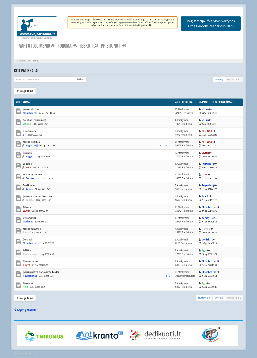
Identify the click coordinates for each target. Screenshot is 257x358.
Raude (29, 189)
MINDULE (207, 131)
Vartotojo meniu (37, 46)
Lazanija (27, 163)
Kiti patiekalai (26, 71)
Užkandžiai (29, 218)
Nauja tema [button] (25, 91)
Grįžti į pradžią (25, 310)
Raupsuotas (30, 276)
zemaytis (207, 218)
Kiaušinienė (29, 131)
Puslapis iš (234, 79)
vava (28, 167)
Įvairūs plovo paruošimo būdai (40, 272)
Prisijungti (113, 46)
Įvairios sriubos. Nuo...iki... (38, 196)
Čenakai (27, 239)
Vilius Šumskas (26, 353)
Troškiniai (28, 185)
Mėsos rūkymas (31, 228)
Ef (24, 134)
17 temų (219, 79)
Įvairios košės (30, 109)
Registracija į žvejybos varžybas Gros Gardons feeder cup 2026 (211, 23)
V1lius (205, 109)
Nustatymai (204, 297)
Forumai (67, 46)
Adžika (26, 250)
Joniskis (207, 239)
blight (26, 265)
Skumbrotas (30, 113)
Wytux (205, 153)
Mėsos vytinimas (32, 174)
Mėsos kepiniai (31, 142)
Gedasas (30, 178)
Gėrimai (27, 207)
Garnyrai (27, 283)
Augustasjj (31, 145)
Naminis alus (30, 261)
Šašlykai (27, 153)
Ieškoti (89, 46)
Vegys (28, 156)
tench (205, 196)
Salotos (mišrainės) (34, 120)
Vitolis (27, 124)
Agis (204, 250)
